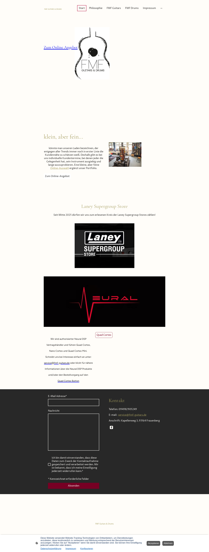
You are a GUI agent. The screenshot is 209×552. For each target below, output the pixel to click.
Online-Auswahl (59, 168)
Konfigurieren (86, 548)
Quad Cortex (104, 335)
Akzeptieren (153, 543)
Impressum (71, 548)
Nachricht (53, 411)
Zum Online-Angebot (57, 176)
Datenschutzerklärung (51, 548)
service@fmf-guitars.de (132, 415)
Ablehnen (168, 543)
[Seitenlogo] (53, 8)
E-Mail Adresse (57, 396)
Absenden (73, 485)
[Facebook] (111, 427)
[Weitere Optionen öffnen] (161, 8)
